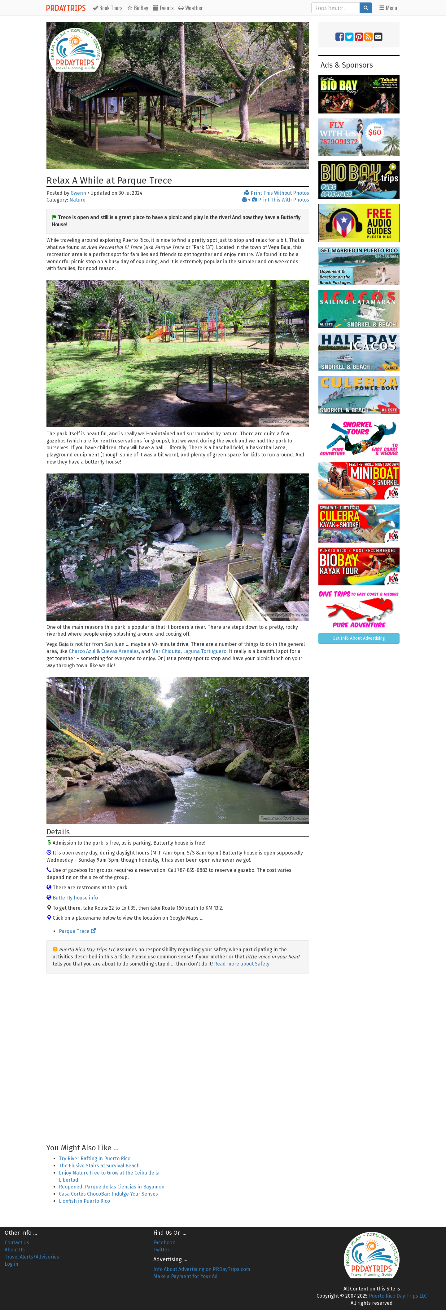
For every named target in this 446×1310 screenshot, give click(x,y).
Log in (11, 1264)
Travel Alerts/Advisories (32, 1257)
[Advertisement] (177, 1059)
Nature (77, 200)
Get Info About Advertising (359, 638)
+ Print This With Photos (275, 200)
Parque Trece (77, 931)
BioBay (137, 8)
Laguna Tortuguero (204, 651)
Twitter (161, 1250)
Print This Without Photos (276, 193)
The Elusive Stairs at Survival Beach (99, 1166)
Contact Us (17, 1243)
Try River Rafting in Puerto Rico (94, 1158)
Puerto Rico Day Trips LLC (398, 1296)
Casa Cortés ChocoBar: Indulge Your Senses (108, 1194)
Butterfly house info (75, 898)
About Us (15, 1250)
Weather (190, 8)
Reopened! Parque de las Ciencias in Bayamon (111, 1187)
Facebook (164, 1243)
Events (163, 8)
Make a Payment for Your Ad (185, 1276)
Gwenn (78, 193)
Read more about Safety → (245, 964)
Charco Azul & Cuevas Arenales (104, 651)
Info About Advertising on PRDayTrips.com (201, 1269)
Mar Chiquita (166, 651)
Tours (107, 8)
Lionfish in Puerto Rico (84, 1201)
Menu (388, 8)
